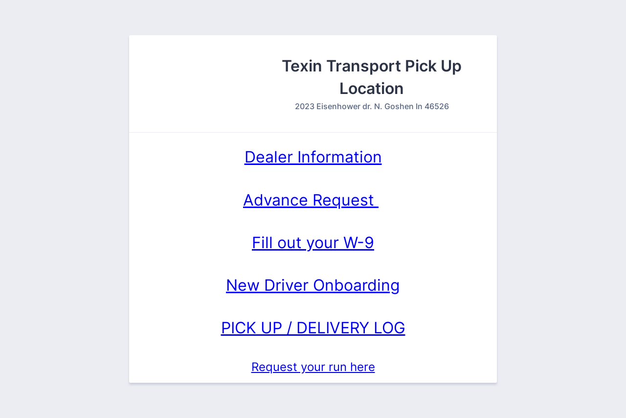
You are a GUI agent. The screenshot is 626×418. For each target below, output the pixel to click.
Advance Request (311, 199)
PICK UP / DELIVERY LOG (313, 327)
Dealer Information (313, 156)
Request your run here (313, 367)
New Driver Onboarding (313, 285)
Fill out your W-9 (313, 242)
